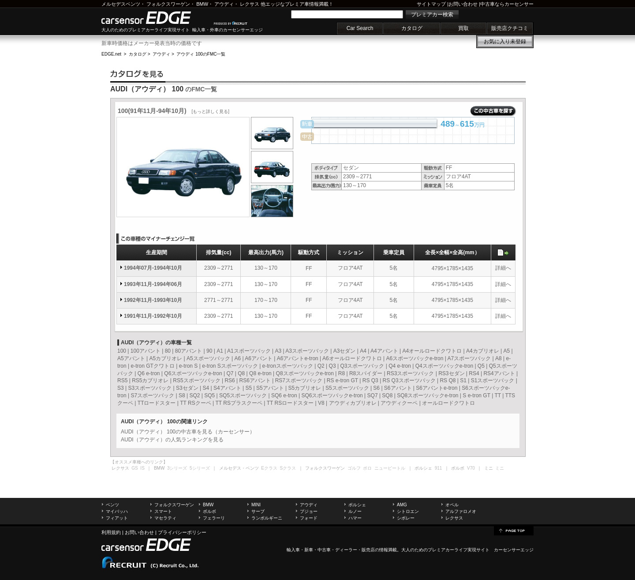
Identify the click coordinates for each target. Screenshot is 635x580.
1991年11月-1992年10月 (153, 316)
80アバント (188, 351)
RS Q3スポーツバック (409, 380)
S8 (182, 395)
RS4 (474, 373)
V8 (321, 403)
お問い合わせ (463, 4)
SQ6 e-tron (284, 395)
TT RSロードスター (290, 403)
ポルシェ (357, 504)
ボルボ (209, 511)
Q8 (241, 373)
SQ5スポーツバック (243, 395)
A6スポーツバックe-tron (414, 358)
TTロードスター (157, 403)
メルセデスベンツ (120, 4)
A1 (220, 351)
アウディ (224, 4)
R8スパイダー (365, 373)
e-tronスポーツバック (287, 366)
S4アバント (227, 388)
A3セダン (344, 351)
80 (168, 351)
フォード (309, 518)
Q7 (229, 373)
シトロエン (408, 511)
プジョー (309, 511)
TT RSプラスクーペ (239, 403)
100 (121, 351)
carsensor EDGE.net (155, 17)
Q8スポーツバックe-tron (305, 373)
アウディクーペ (399, 403)
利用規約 (111, 532)
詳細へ (503, 268)
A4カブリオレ (482, 351)
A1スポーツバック (249, 351)
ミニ (499, 468)
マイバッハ (117, 511)
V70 (471, 468)
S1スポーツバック (493, 380)
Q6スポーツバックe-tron (193, 373)
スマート (163, 511)
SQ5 (209, 395)
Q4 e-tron (399, 366)
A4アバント (384, 351)
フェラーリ (214, 518)
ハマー (355, 518)
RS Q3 (370, 380)
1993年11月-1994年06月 (153, 284)
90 (209, 351)
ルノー (355, 511)
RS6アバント (255, 380)
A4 (363, 351)
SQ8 (387, 395)
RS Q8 (448, 380)
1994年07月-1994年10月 (153, 268)
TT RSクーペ (195, 403)
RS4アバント (499, 373)
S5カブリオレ (304, 388)
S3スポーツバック (150, 388)
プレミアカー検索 (432, 14)
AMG (402, 504)
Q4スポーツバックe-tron (444, 366)
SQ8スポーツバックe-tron (427, 395)
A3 (278, 351)
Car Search (360, 28)
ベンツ (112, 504)
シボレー (406, 518)
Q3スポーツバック (362, 366)
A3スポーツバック (307, 351)
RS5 (122, 380)
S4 (205, 388)
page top (514, 530)
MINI (256, 504)
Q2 (321, 366)
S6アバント (398, 388)
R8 (341, 373)
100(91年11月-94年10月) (173, 110)
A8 (498, 358)
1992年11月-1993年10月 (153, 300)
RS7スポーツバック (298, 380)
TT (497, 395)
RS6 (229, 380)
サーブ (258, 511)
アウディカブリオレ (353, 403)
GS (134, 468)
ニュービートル (389, 468)
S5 (248, 388)
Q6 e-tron (149, 373)
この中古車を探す (493, 111)
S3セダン (187, 388)
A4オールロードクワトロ (432, 351)
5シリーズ (200, 468)
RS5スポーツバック (196, 380)
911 (438, 468)
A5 (506, 351)
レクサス (249, 4)
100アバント (146, 351)
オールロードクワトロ (448, 403)
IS (142, 468)
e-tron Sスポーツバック (230, 366)
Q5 (481, 366)
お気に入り (505, 41)
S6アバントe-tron (436, 388)
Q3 (332, 366)
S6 (376, 388)
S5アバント (270, 388)
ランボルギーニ (266, 518)
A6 (237, 358)
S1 (463, 380)
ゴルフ (354, 468)
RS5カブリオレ (150, 380)
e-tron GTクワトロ (152, 366)
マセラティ (165, 518)
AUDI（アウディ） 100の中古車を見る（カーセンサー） (188, 432)
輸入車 (293, 549)
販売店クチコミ (509, 28)
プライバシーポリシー (182, 532)
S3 (120, 388)
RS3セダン (451, 373)
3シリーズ (177, 468)
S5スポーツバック (347, 388)
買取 (463, 28)
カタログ (411, 28)
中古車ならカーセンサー (507, 4)
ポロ (367, 468)
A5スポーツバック (208, 358)
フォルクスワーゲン (168, 4)
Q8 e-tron (260, 373)
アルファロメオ (460, 511)
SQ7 (372, 395)
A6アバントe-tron (297, 358)
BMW (202, 4)
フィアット (117, 518)
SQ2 (194, 395)
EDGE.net (111, 54)
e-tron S (188, 366)
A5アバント (131, 358)
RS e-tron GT (342, 380)
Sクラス (288, 468)
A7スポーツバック (469, 358)
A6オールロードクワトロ (352, 358)
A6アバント (259, 358)
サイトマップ (431, 4)
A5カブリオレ (165, 358)
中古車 (324, 549)
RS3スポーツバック (410, 373)
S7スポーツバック (152, 395)
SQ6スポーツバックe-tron (331, 395)
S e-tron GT (476, 395)
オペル (452, 504)
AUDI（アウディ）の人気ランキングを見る (172, 440)
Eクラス (269, 468)
